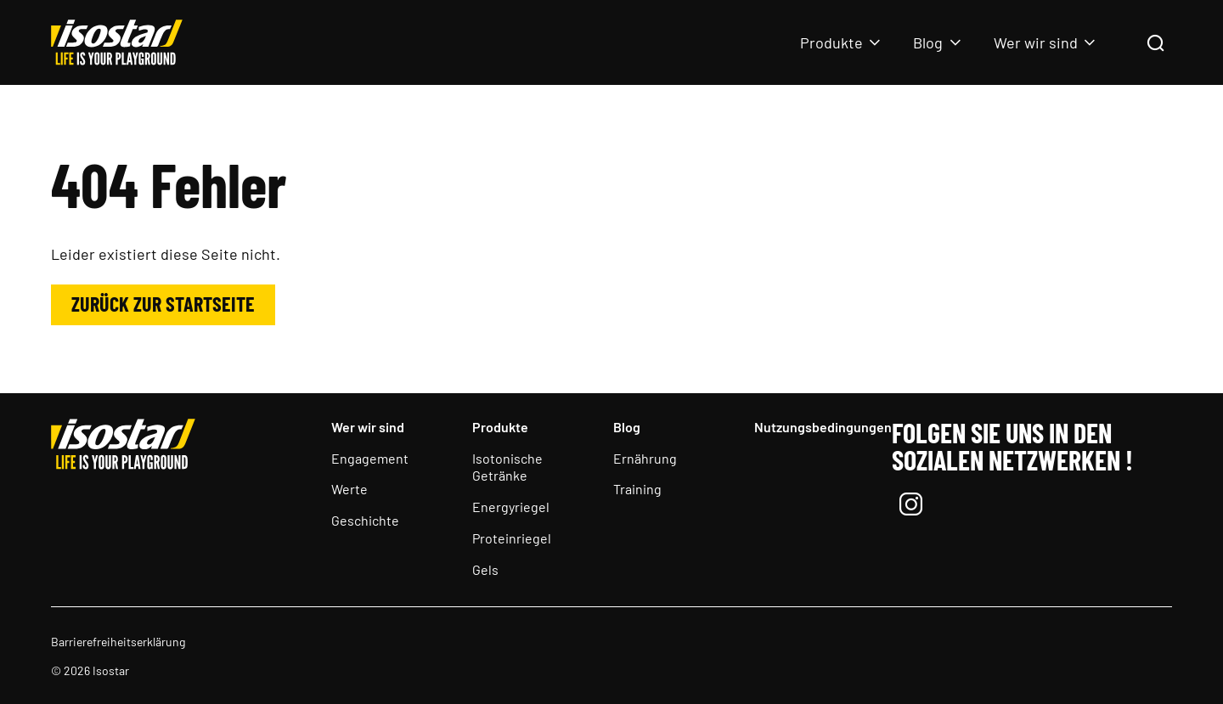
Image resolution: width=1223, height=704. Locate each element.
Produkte (831, 42)
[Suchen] (1155, 44)
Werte (349, 489)
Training (637, 489)
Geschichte (365, 520)
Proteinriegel (511, 538)
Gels (485, 569)
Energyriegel (511, 506)
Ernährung (645, 458)
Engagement (370, 458)
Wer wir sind (1036, 42)
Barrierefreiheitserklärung (118, 641)
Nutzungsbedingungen (823, 427)
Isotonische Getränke (507, 467)
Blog (928, 42)
